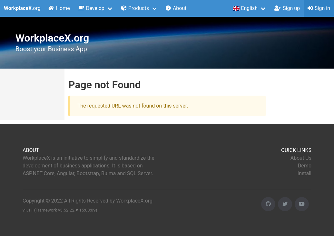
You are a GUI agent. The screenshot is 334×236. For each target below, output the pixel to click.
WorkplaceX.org (134, 201)
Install (304, 173)
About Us (300, 158)
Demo (304, 166)
